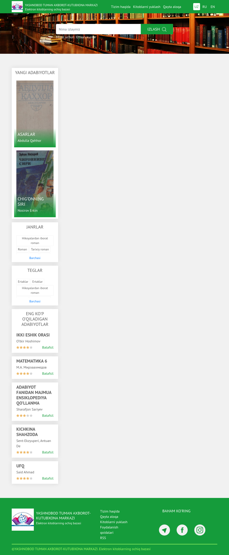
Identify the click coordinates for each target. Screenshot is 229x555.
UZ (197, 6)
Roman (22, 249)
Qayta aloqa (172, 6)
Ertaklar (23, 282)
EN (213, 6)
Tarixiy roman (40, 249)
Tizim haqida (120, 6)
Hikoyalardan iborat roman (35, 240)
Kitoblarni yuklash (146, 6)
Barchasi (34, 258)
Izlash (156, 29)
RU (204, 6)
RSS (103, 538)
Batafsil (47, 347)
